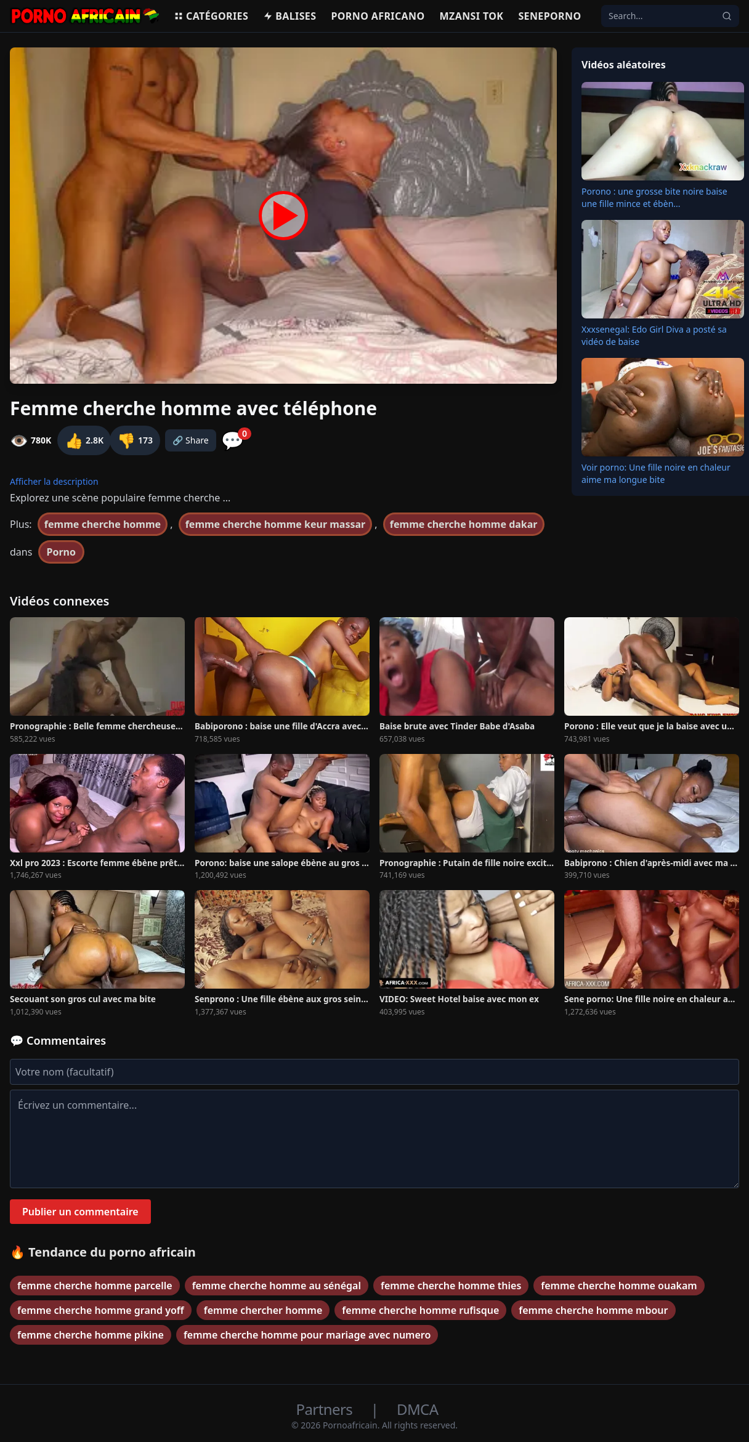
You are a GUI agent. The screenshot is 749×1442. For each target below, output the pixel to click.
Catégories (211, 16)
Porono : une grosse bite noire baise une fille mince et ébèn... (654, 197)
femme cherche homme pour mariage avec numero (307, 1335)
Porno (61, 552)
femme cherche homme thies (451, 1285)
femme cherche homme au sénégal (276, 1285)
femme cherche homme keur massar (275, 524)
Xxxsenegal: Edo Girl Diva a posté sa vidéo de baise (654, 335)
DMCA (417, 1409)
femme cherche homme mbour (593, 1310)
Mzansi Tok (472, 16)
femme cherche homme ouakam (619, 1285)
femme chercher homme (263, 1310)
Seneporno (549, 16)
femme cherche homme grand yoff (100, 1310)
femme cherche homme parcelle (94, 1285)
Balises (289, 16)
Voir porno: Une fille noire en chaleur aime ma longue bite (656, 473)
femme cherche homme (102, 524)
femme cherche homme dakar (464, 524)
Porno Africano (377, 16)
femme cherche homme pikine (90, 1335)
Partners (326, 1409)
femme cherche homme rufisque (420, 1310)
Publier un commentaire (80, 1211)
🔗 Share (190, 440)
